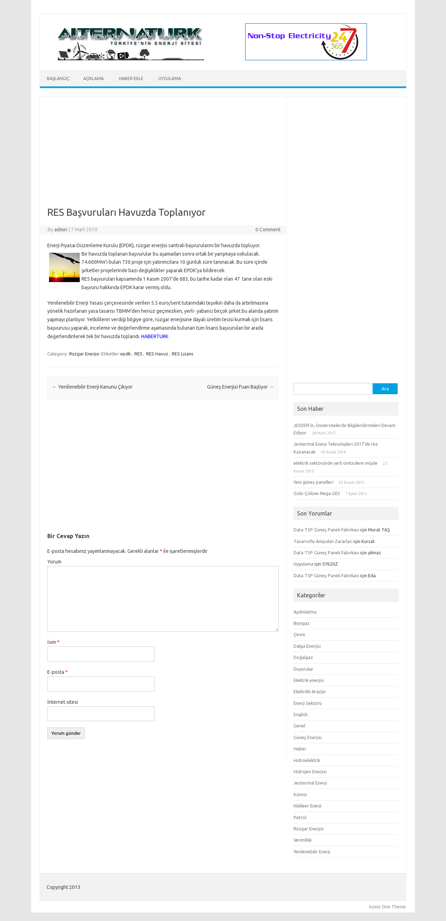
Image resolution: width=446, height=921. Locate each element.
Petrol (300, 817)
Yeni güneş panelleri (313, 482)
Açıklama (93, 78)
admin (60, 229)
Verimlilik (303, 839)
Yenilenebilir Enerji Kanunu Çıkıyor (92, 387)
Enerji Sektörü (308, 703)
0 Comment (268, 229)
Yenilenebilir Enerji (312, 851)
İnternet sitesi (62, 702)
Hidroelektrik (307, 760)
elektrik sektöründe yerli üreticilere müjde (336, 462)
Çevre (299, 634)
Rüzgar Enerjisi (84, 353)
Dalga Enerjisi (307, 646)
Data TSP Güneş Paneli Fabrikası (326, 529)
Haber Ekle (131, 78)
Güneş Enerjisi (308, 737)
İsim (53, 642)
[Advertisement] (163, 157)
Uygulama (169, 78)
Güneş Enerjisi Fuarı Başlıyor (240, 387)
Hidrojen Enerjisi (310, 771)
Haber (300, 748)
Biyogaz (302, 623)
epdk (125, 353)
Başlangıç (58, 78)
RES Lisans (182, 353)
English (301, 714)
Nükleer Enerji (307, 805)
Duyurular (303, 668)
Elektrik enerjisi (309, 680)
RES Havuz (157, 353)
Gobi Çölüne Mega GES (317, 493)
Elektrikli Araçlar (310, 691)
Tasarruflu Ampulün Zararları (323, 541)
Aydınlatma (305, 611)
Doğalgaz (303, 657)
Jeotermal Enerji (310, 782)
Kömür (300, 794)
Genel (299, 725)
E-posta (57, 672)
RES (138, 353)
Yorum (54, 562)
